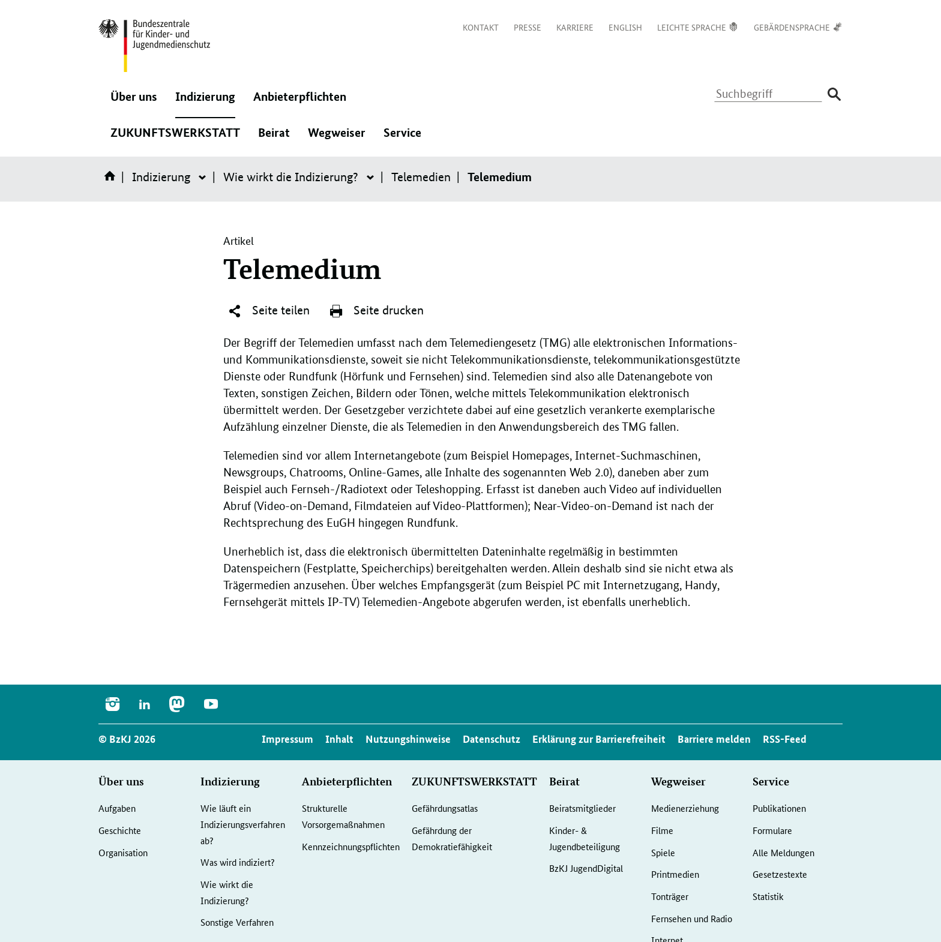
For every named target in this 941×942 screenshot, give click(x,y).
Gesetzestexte (780, 874)
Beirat (274, 139)
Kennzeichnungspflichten (351, 846)
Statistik (768, 896)
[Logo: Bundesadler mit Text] (154, 45)
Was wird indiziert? (237, 862)
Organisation (123, 852)
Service (402, 139)
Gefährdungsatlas (445, 808)
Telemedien (421, 177)
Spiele (663, 852)
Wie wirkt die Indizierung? (290, 177)
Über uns (133, 103)
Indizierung (205, 103)
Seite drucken (376, 311)
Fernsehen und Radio (691, 918)
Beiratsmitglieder (582, 808)
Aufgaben (117, 808)
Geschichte (119, 830)
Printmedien (675, 874)
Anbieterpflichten (299, 103)
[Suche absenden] (834, 94)
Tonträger (669, 896)
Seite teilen (268, 311)
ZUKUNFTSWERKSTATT (175, 139)
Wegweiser (336, 139)
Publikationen (779, 808)
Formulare (772, 830)
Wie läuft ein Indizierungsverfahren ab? (242, 824)
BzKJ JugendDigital (586, 868)
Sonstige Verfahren (237, 922)
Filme (662, 830)
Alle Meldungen (783, 852)
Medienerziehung (685, 808)
